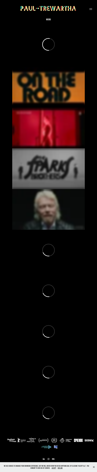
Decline (60, 468)
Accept (54, 468)
